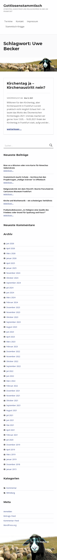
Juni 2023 (10, 332)
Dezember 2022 (13, 351)
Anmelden (7, 511)
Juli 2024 (9, 287)
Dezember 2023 (13, 307)
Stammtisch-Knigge (15, 26)
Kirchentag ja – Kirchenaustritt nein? (26, 85)
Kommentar (11, 488)
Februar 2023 (12, 346)
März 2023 (10, 341)
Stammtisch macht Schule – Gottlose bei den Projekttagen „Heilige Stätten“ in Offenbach (24, 178)
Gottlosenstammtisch (22, 6)
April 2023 (10, 337)
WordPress (8, 544)
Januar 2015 (11, 469)
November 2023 (13, 312)
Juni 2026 (10, 243)
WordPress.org (10, 525)
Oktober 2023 (12, 317)
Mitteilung (10, 493)
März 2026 (10, 253)
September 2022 (13, 366)
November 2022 (13, 356)
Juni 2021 (10, 420)
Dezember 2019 (13, 444)
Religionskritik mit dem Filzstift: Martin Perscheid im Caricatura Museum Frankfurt (28, 190)
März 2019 (10, 454)
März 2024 (10, 297)
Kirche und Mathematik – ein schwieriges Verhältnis (27, 200)
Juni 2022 (10, 376)
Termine (8, 21)
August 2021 (11, 410)
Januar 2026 (11, 258)
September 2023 (13, 322)
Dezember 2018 (13, 464)
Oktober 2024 (12, 278)
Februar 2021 (12, 435)
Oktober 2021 (12, 400)
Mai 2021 (10, 425)
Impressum (32, 21)
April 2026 (10, 248)
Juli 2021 (9, 415)
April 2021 (10, 430)
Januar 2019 (11, 459)
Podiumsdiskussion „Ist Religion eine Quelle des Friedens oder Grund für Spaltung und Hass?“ (26, 211)
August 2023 (11, 327)
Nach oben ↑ (27, 544)
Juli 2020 (9, 440)
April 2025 (10, 263)
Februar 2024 (12, 302)
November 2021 (13, 395)
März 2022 (10, 381)
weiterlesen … (14, 129)
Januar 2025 (11, 268)
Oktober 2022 (12, 361)
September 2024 (13, 283)
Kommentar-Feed (11, 520)
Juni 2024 (10, 292)
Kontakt (20, 21)
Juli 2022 (9, 371)
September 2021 (13, 405)
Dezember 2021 (13, 390)
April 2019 (10, 449)
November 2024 (13, 273)
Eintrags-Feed (9, 516)
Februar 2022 (12, 386)
